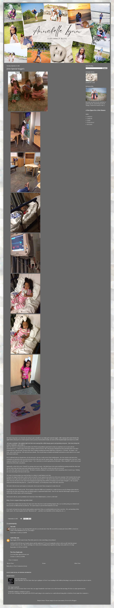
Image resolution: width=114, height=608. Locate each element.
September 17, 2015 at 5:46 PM (18, 532)
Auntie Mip (13, 538)
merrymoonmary (60, 600)
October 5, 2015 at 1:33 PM (17, 556)
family (88, 120)
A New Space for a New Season (95, 110)
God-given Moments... (21, 579)
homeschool (90, 122)
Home (44, 563)
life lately (89, 124)
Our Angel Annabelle (13, 587)
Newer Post (10, 563)
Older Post (77, 563)
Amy (11, 526)
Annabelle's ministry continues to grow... (19, 591)
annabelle (89, 118)
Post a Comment (13, 560)
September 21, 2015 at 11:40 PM (18, 547)
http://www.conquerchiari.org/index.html (19, 500)
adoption (89, 116)
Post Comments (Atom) (20, 566)
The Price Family (15, 552)
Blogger (74, 600)
